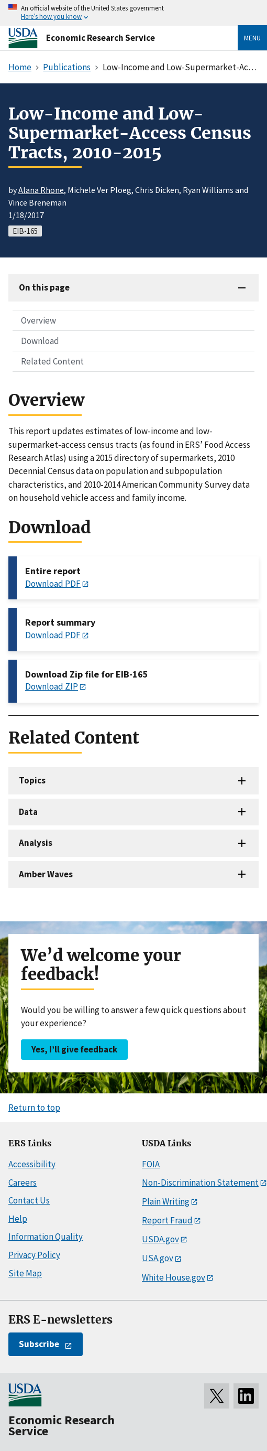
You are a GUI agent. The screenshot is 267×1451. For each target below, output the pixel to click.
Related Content (52, 361)
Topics (32, 780)
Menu (252, 37)
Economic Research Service (100, 38)
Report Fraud (167, 1220)
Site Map (25, 1273)
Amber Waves (46, 874)
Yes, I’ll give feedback (74, 1049)
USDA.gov (160, 1239)
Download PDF (53, 583)
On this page (44, 287)
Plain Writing (166, 1201)
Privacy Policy (34, 1255)
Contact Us (29, 1200)
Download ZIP (51, 686)
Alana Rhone (41, 190)
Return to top (34, 1107)
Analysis (35, 842)
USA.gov (157, 1258)
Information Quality (45, 1236)
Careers (22, 1182)
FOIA (151, 1164)
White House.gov (173, 1277)
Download (40, 341)
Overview (38, 320)
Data (28, 812)
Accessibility (31, 1164)
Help (17, 1218)
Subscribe (39, 1344)
